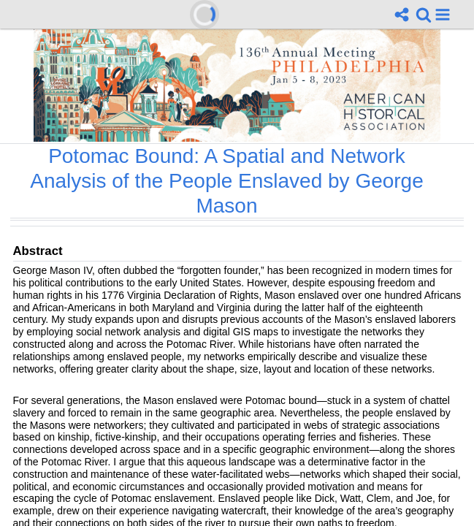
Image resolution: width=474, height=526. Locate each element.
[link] (424, 15)
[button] (443, 15)
